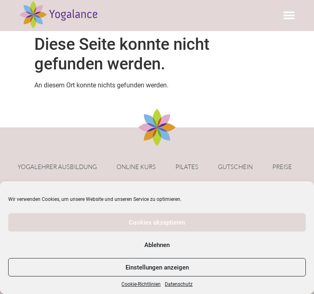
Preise (282, 167)
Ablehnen (157, 245)
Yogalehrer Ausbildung (57, 167)
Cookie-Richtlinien (141, 284)
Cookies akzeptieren (157, 222)
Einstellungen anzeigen (157, 267)
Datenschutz (179, 284)
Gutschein (235, 167)
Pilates (186, 167)
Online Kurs (136, 167)
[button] (289, 15)
